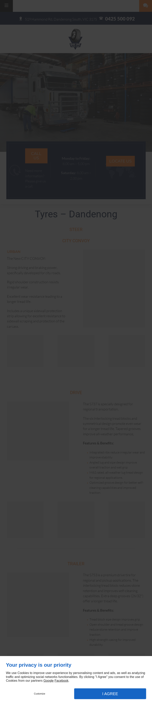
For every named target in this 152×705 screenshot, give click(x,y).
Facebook (61, 680)
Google (48, 680)
